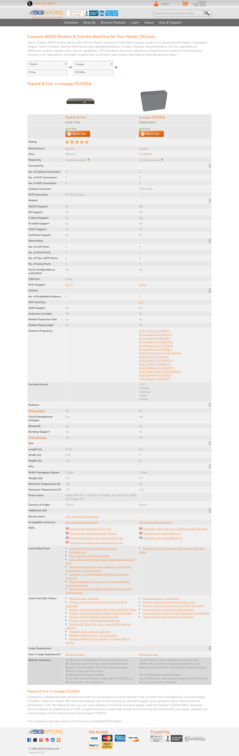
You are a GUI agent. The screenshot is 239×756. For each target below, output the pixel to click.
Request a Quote (75, 654)
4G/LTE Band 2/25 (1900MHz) (156, 367)
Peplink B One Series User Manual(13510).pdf (96, 538)
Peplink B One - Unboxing (84, 598)
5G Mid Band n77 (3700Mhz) (156, 345)
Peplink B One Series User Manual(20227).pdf (96, 542)
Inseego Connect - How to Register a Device (168, 609)
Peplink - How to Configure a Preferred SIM (94, 616)
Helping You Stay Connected (47, 17)
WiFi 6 (69, 284)
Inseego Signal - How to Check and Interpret (168, 616)
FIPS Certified (36, 411)
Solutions (70, 22)
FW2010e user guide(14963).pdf (162, 538)
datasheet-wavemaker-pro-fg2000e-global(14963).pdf (175, 528)
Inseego (143, 148)
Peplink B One (75, 117)
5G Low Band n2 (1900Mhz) (155, 349)
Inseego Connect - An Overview (161, 598)
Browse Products (113, 22)
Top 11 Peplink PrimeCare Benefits (89, 555)
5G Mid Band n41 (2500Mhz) (156, 341)
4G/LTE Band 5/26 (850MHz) (155, 360)
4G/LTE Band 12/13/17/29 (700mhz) (160, 353)
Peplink (69, 148)
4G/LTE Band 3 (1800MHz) (154, 364)
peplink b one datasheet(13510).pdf (90, 528)
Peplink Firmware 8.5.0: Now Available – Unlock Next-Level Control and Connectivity (98, 568)
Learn (135, 22)
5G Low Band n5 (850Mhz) (154, 338)
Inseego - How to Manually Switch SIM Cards (169, 602)
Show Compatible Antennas (81, 522)
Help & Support (171, 22)
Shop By (89, 22)
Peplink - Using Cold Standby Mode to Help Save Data (100, 613)
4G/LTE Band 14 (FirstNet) (154, 356)
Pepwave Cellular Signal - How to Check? (93, 635)
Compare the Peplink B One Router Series (93, 548)
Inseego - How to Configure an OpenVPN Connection (173, 605)
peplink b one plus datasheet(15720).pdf (93, 533)
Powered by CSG (37, 752)
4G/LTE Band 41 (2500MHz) (155, 375)
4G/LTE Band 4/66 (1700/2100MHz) (160, 371)
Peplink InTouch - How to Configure (89, 631)
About (149, 22)
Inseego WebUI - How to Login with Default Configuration (176, 613)
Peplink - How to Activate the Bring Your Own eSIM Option (103, 609)
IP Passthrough (37, 437)
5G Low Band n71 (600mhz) (155, 334)
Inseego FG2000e (152, 117)
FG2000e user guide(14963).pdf (162, 533)
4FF (141, 302)
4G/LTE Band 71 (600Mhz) (154, 330)
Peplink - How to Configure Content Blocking (94, 620)
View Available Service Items (82, 516)
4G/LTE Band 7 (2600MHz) (154, 378)
